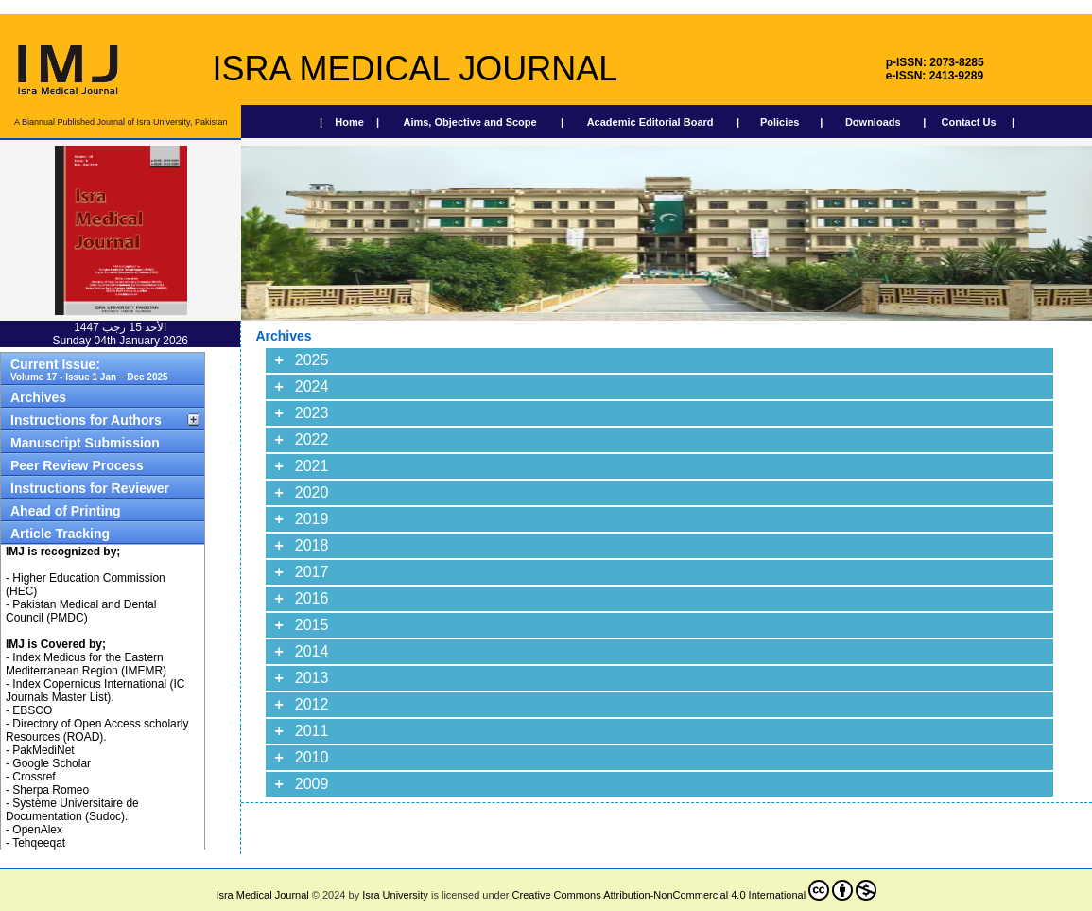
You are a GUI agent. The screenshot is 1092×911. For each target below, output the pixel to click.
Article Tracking (60, 533)
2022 (312, 439)
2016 (312, 598)
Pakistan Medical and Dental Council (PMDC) (81, 611)
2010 (312, 757)
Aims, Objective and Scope (469, 122)
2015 (312, 625)
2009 (312, 784)
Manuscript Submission (85, 442)
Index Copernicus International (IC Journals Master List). (95, 690)
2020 (312, 492)
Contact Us (969, 122)
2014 (312, 651)
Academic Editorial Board (650, 122)
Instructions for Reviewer (89, 488)
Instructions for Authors (86, 420)
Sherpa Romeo (50, 790)
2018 (312, 545)
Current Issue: (89, 369)
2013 (312, 678)
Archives (38, 397)
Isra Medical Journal (262, 895)
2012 (312, 704)
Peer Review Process (77, 465)
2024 (312, 386)
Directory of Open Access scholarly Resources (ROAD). (97, 730)
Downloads (873, 122)
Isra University (395, 895)
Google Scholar (51, 763)
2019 (312, 519)
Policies (780, 122)
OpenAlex (37, 829)
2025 (312, 360)
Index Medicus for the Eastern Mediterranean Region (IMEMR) (86, 664)
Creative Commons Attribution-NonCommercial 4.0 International (694, 890)
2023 (312, 413)
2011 (312, 731)
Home (349, 122)
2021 (312, 466)
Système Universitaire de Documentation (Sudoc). (72, 810)
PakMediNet (43, 750)
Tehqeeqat (38, 843)
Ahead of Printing (65, 510)
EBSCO (32, 710)
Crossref (33, 776)
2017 (312, 572)
